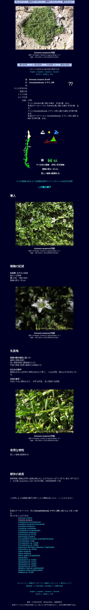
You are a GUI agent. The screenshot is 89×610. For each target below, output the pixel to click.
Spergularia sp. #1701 (27, 562)
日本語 (45, 74)
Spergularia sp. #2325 (27, 566)
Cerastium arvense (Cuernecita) (31, 524)
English (32, 72)
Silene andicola (24, 551)
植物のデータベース (36, 583)
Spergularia (23, 558)
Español (40, 72)
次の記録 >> (49, 586)
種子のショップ (66, 583)
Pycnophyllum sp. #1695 (28, 543)
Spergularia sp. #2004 (27, 564)
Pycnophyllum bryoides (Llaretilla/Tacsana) (35, 539)
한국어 (38, 74)
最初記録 (29, 586)
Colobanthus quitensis (27, 533)
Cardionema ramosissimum (29, 522)
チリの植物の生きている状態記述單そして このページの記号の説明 (44, 181)
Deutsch (48, 72)
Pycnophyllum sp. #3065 (28, 545)
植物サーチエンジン (51, 583)
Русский (56, 72)
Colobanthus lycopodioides (29, 530)
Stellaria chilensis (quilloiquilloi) (31, 568)
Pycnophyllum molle (26, 541)
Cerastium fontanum (26, 526)
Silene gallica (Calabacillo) (29, 556)
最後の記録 (59, 586)
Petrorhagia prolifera (26, 537)
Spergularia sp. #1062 (27, 560)
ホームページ (22, 583)
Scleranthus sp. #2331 (27, 549)
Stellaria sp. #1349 (26, 572)
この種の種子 (44, 187)
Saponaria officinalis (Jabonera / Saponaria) (36, 547)
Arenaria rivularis (25, 518)
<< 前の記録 (39, 586)
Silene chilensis (24, 553)
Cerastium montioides (27, 528)
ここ (60, 498)
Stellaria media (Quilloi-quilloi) (30, 570)
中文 (51, 74)
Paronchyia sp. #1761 (27, 535)
